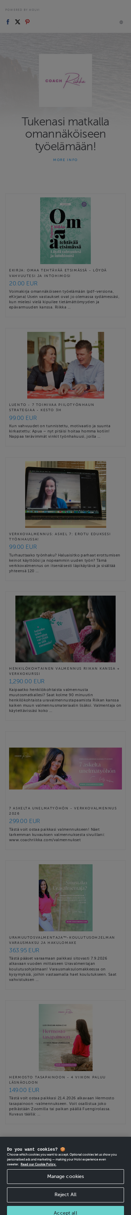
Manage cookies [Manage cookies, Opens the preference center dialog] (65, 1181)
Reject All (65, 1199)
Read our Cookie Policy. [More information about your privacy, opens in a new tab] (38, 1169)
